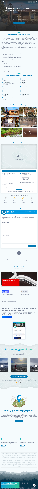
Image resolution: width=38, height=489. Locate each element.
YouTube (20, 320)
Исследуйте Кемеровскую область (19, 376)
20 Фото (19, 26)
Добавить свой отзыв (19, 266)
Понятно (2, 487)
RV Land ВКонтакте (7, 317)
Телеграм (11, 320)
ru (33, 1)
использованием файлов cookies (6, 483)
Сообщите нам (4, 187)
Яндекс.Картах (4, 184)
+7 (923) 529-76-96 (25, 179)
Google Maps (11, 183)
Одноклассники (16, 320)
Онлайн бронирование (19, 170)
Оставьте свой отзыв (10, 212)
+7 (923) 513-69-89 (25, 178)
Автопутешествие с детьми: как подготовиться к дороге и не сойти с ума (19, 191)
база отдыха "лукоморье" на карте (27, 464)
